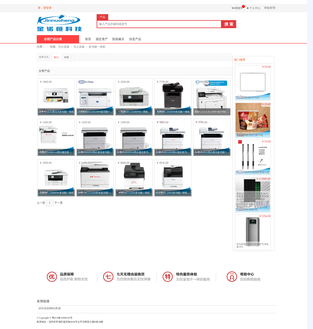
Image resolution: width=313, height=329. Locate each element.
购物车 (239, 7)
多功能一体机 (97, 46)
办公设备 (79, 46)
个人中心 (255, 8)
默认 (56, 57)
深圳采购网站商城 (49, 308)
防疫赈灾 (118, 39)
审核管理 (269, 7)
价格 (66, 57)
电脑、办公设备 (59, 46)
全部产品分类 (53, 39)
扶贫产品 (135, 39)
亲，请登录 (45, 7)
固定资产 (102, 39)
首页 (88, 39)
